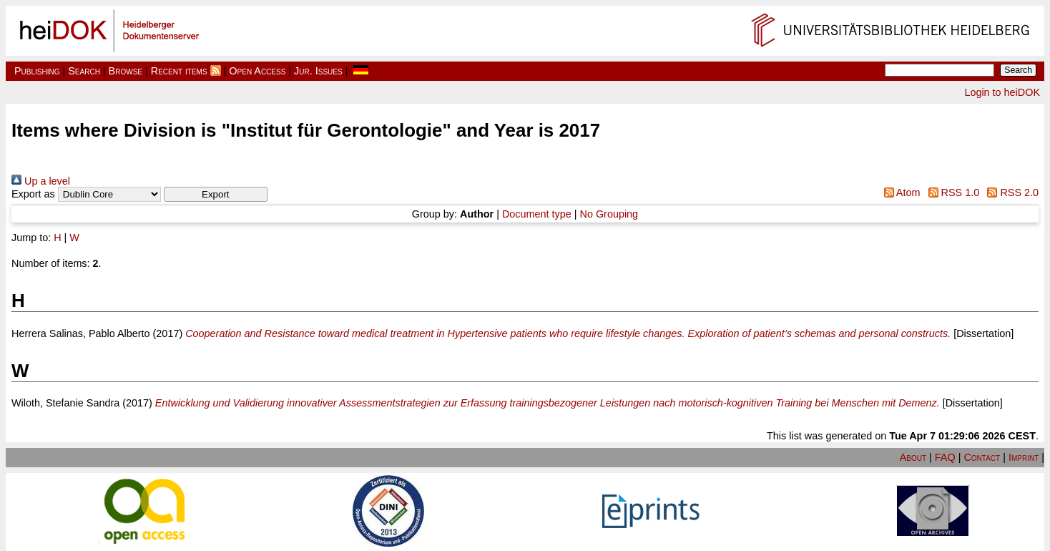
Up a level (40, 181)
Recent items (179, 71)
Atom (899, 192)
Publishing (37, 71)
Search (84, 71)
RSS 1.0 (951, 192)
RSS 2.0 (1010, 192)
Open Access (257, 71)
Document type (536, 214)
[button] (216, 194)
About (913, 457)
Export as (33, 194)
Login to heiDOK (1002, 92)
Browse (125, 71)
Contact (981, 457)
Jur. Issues (318, 71)
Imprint (1024, 457)
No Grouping (609, 214)
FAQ (945, 457)
